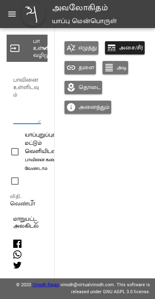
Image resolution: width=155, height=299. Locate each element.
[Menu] (12, 14)
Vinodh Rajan (45, 284)
